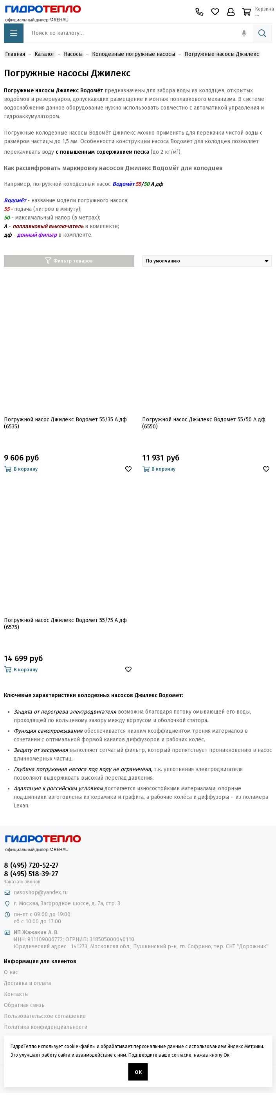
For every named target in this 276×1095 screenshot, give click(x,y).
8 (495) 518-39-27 (31, 874)
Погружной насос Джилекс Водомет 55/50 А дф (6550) (203, 423)
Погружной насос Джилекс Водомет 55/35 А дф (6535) (65, 423)
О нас (11, 972)
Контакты (16, 994)
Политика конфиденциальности (45, 1027)
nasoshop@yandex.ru (41, 892)
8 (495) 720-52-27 (31, 865)
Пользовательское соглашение (45, 1016)
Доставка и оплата (27, 983)
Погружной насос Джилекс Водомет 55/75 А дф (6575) (65, 624)
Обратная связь (24, 1005)
